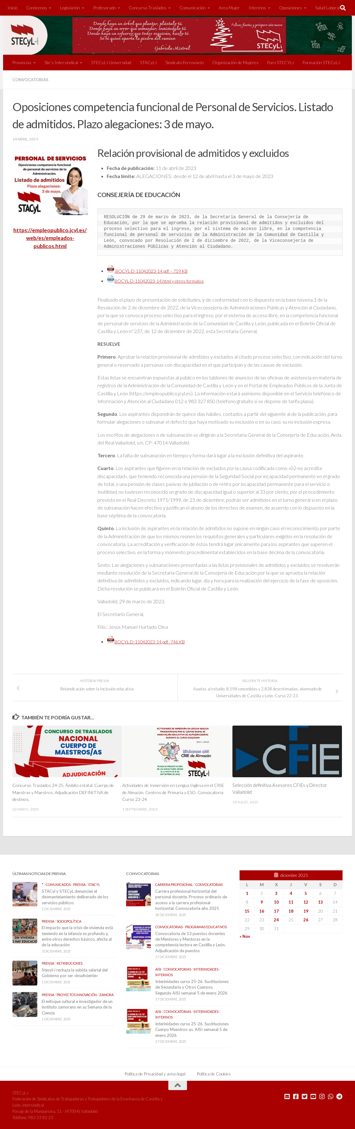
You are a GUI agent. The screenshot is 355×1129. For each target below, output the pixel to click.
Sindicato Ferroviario (184, 62)
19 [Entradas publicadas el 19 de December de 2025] (305, 909)
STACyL (94, 884)
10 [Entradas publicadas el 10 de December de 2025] (276, 901)
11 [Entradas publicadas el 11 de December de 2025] (290, 901)
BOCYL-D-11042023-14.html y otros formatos (160, 280)
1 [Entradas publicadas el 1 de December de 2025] (247, 892)
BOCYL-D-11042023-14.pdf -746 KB (150, 641)
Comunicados (58, 884)
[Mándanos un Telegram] (339, 1095)
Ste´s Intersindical (61, 62)
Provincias (21, 62)
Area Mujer (229, 7)
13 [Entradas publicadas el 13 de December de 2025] (320, 901)
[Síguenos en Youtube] (313, 1095)
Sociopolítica (69, 920)
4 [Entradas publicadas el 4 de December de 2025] (291, 892)
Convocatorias (32, 79)
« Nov (245, 935)
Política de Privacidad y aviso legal (154, 1072)
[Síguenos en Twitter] (304, 1095)
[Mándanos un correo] (287, 1095)
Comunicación (193, 7)
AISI (158, 968)
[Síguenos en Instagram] (322, 1095)
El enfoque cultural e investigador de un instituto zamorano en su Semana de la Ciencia (77, 1006)
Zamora (106, 994)
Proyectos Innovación (77, 994)
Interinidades (206, 968)
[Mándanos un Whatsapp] (331, 1095)
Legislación (70, 7)
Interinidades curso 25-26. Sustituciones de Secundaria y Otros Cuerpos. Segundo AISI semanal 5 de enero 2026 (192, 986)
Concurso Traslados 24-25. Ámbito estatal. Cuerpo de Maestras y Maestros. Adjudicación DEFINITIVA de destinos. (59, 791)
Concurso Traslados (147, 7)
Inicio (12, 7)
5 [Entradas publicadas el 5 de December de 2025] (306, 892)
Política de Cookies (214, 1072)
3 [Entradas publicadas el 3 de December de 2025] (276, 892)
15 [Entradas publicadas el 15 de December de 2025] (247, 909)
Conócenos (36, 7)
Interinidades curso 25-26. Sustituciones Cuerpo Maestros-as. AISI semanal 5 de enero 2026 (192, 1028)
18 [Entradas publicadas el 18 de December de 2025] (290, 909)
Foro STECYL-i (280, 62)
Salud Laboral (327, 7)
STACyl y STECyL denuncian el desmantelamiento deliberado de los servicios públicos (75, 896)
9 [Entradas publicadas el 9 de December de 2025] (261, 901)
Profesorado (104, 7)
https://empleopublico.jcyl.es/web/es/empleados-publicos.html (50, 237)
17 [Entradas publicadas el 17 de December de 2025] (276, 909)
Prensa (79, 884)
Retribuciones (69, 962)
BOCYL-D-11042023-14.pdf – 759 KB (152, 271)
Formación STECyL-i (321, 62)
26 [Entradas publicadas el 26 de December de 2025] (305, 918)
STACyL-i (148, 62)
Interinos (257, 7)
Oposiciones (290, 7)
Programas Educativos (206, 926)
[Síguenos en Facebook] (296, 1095)
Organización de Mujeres (235, 62)
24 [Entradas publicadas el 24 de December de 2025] (276, 918)
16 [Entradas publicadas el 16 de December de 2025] (261, 909)
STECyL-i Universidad (111, 62)
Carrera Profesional (174, 884)
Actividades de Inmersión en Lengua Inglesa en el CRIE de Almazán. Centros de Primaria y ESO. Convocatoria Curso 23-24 (172, 791)
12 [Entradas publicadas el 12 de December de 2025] (305, 901)
